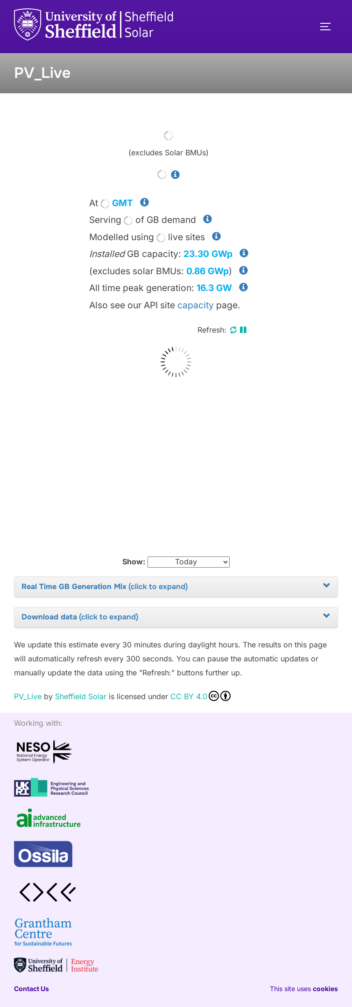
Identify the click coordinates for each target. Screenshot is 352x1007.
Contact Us (31, 989)
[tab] (176, 587)
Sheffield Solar (80, 696)
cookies (325, 989)
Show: (133, 561)
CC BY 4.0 (200, 696)
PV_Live (28, 696)
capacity (195, 305)
